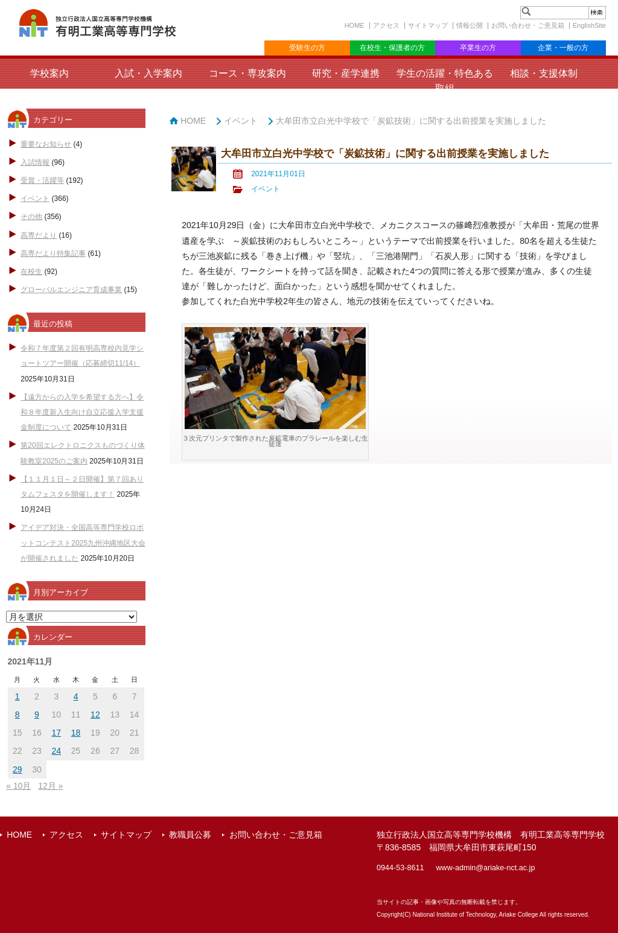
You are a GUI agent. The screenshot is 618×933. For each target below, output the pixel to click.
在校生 (31, 271)
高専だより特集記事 (53, 253)
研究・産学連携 (346, 73)
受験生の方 (307, 47)
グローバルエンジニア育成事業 (71, 289)
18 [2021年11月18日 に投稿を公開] (76, 732)
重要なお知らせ (46, 144)
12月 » (50, 786)
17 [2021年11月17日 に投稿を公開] (57, 732)
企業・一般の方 (563, 47)
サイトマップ (428, 25)
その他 (31, 216)
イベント (35, 198)
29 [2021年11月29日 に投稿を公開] (17, 769)
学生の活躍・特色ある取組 (445, 81)
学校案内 (49, 73)
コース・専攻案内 (247, 73)
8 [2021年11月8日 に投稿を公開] (17, 714)
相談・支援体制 (544, 73)
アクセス (386, 25)
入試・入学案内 (148, 73)
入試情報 (35, 162)
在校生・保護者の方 (392, 47)
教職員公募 (190, 834)
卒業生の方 (478, 47)
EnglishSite (589, 25)
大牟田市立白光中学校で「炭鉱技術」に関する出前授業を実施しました (411, 121)
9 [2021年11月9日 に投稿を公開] (36, 714)
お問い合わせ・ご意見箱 (527, 25)
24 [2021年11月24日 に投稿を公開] (57, 751)
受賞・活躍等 (42, 180)
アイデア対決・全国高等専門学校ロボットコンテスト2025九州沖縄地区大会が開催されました (83, 542)
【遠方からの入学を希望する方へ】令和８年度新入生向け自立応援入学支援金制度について (82, 412)
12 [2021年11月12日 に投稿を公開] (95, 714)
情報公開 (469, 25)
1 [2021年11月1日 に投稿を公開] (17, 696)
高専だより (39, 235)
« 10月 (18, 786)
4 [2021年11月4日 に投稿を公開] (76, 696)
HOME (355, 25)
